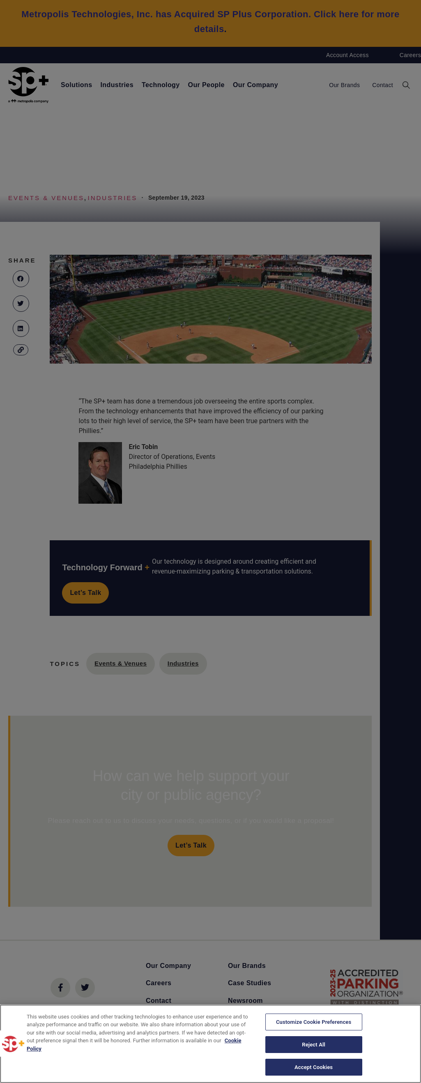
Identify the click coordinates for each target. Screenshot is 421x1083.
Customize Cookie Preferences (313, 1024)
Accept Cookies (313, 1066)
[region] (210, 1044)
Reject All (313, 1045)
